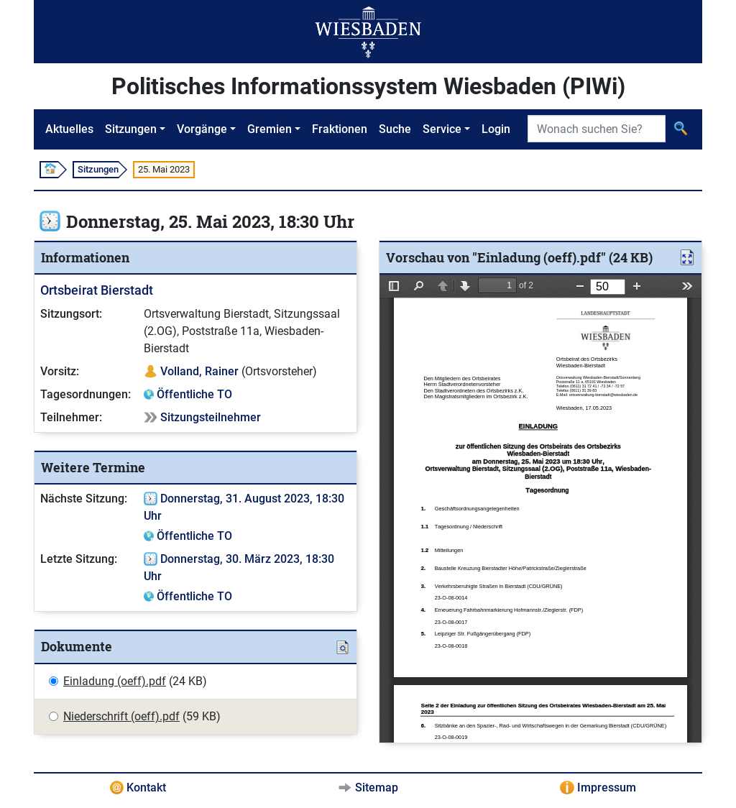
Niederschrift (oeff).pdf (121, 716)
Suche (395, 129)
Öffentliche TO (194, 394)
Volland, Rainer (199, 371)
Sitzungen (131, 129)
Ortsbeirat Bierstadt (96, 290)
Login (496, 129)
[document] (541, 509)
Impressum (606, 787)
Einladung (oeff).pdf (114, 681)
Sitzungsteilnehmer (210, 417)
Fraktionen (339, 129)
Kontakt (146, 787)
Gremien (269, 129)
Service (442, 129)
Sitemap (376, 787)
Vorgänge (202, 129)
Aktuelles (69, 129)
